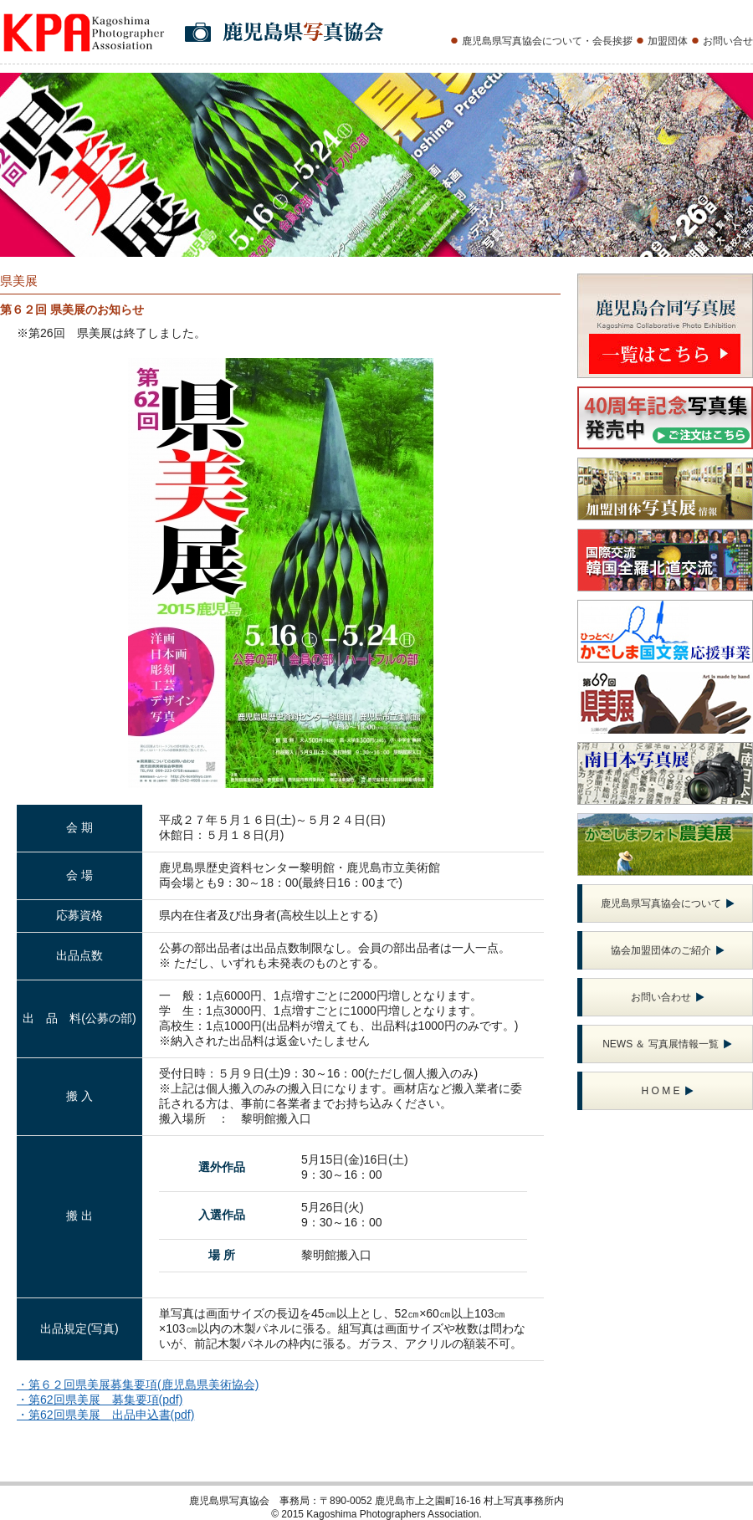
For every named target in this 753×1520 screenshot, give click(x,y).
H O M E (667, 1091)
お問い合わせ (667, 997)
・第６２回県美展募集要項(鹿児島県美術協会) (138, 1384)
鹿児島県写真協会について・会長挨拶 (547, 41)
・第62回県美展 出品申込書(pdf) (105, 1414)
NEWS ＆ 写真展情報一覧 (667, 1044)
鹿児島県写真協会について (668, 903)
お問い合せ (728, 41)
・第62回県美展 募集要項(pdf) (99, 1399)
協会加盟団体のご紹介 (668, 950)
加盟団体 (668, 41)
